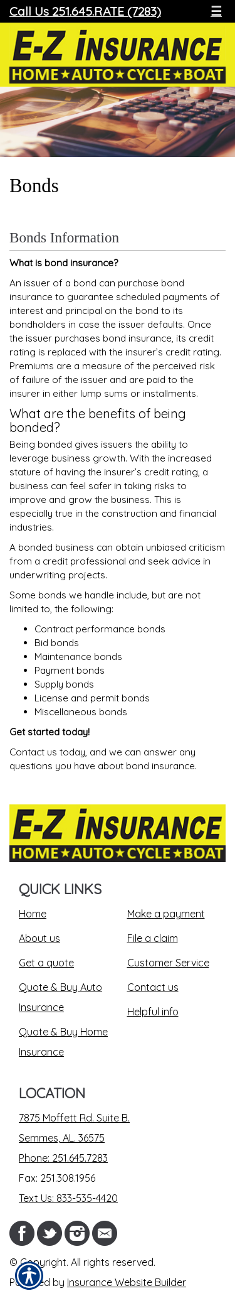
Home (32, 913)
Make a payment (166, 913)
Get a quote (46, 962)
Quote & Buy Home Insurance (63, 1041)
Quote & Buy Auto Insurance (60, 997)
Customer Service (168, 962)
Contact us (153, 987)
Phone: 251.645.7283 (63, 1158)
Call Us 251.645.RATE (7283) (85, 11)
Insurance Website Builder (126, 1282)
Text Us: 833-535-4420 (68, 1198)
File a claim (152, 938)
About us (39, 938)
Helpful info (153, 1011)
